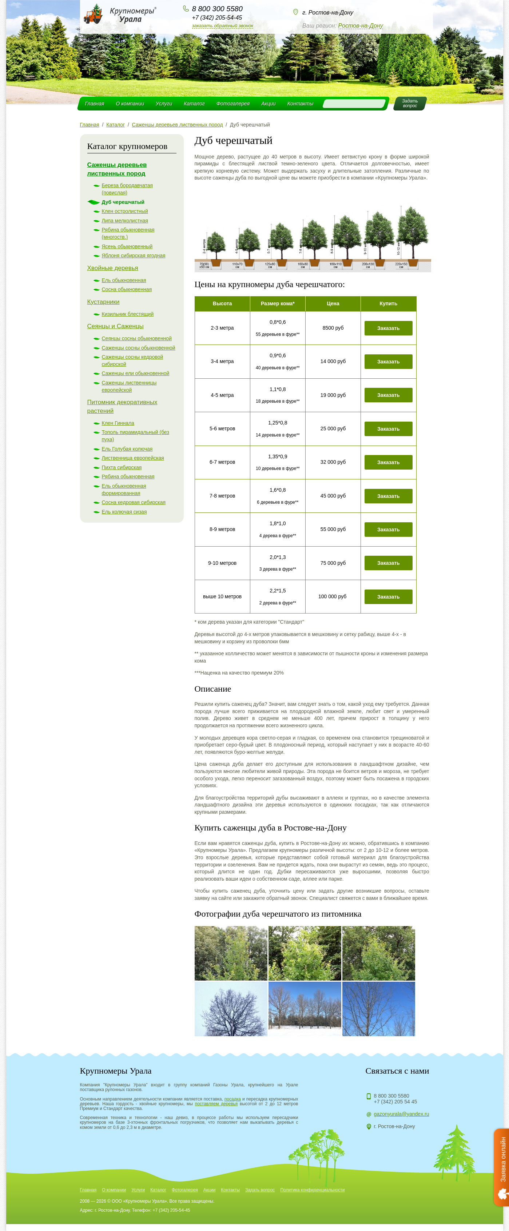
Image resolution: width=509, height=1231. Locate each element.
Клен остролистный (125, 211)
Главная (94, 103)
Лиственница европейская (133, 458)
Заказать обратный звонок (222, 25)
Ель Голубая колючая (127, 449)
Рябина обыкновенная (128, 476)
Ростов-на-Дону (360, 26)
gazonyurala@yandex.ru (401, 1114)
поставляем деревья (216, 1103)
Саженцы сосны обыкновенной (138, 348)
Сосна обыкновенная (127, 289)
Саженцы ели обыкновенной (136, 373)
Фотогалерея (233, 103)
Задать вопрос (260, 1189)
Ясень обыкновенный (127, 246)
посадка (232, 1099)
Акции (268, 103)
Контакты (300, 103)
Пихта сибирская (122, 467)
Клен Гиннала (118, 423)
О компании (130, 103)
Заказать (388, 328)
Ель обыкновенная (124, 280)
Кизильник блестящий (128, 314)
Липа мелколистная (125, 221)
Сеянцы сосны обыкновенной (137, 338)
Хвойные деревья (112, 268)
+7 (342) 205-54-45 (217, 18)
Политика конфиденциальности (312, 1189)
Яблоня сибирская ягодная (134, 255)
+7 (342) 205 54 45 (395, 1102)
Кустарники (103, 301)
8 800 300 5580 (217, 9)
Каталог (194, 103)
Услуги (164, 103)
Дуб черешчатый (123, 202)
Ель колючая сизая (124, 512)
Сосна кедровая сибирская (134, 502)
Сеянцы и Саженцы (115, 326)
